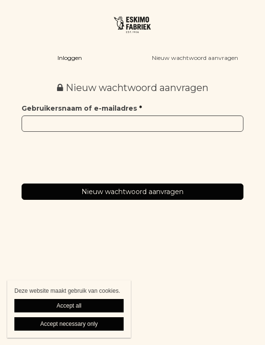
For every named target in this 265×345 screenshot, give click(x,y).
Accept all (69, 305)
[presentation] (94, 150)
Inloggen (70, 57)
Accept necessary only (69, 324)
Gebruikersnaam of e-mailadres (82, 108)
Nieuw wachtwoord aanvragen (195, 57)
